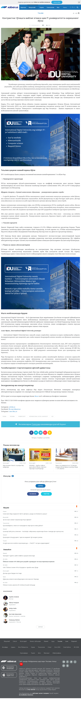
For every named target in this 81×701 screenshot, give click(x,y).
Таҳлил (5, 541)
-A (73, 13)
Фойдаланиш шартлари (36, 664)
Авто (43, 655)
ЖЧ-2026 (5, 559)
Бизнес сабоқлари (35, 642)
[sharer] (31, 433)
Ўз (72, 7)
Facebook (32, 494)
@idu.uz (12, 407)
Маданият (76, 642)
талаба (4, 416)
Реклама (48, 664)
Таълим (40, 13)
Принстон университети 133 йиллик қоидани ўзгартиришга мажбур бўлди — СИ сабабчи (66, 467)
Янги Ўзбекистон (26, 648)
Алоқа (54, 664)
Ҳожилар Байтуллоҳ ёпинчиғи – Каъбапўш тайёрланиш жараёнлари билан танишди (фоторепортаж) (33, 531)
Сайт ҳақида (23, 664)
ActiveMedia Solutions (26, 697)
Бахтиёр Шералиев (15, 614)
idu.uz (36, 396)
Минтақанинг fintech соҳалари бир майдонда (13, 466)
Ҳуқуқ (4, 576)
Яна (58, 7)
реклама (12, 416)
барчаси (40, 626)
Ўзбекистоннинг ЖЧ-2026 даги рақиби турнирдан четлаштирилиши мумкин (29, 561)
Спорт (54, 648)
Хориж (42, 7)
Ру (74, 7)
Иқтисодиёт (6, 463)
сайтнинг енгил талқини (40, 696)
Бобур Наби (12, 608)
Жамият (5, 529)
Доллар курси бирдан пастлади (12, 573)
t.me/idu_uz (13, 411)
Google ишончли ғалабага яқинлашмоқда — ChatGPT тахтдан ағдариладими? (26, 543)
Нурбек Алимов (14, 597)
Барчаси (23, 7)
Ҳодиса (16, 648)
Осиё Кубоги (72, 648)
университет (22, 416)
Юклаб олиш (57, 2)
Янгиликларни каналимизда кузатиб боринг (42, 424)
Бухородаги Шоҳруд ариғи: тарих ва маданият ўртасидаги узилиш (23, 537)
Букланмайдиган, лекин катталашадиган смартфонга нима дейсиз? (23, 525)
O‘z (70, 7)
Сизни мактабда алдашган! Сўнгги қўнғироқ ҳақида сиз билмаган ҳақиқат (25, 514)
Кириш (65, 7)
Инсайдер (7, 648)
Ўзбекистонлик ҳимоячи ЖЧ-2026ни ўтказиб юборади (19, 585)
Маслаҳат (51, 655)
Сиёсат (14, 642)
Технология (50, 7)
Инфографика (62, 655)
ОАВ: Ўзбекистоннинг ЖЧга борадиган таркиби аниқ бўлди (21, 567)
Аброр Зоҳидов (14, 602)
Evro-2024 (62, 648)
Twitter (46, 494)
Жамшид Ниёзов (14, 620)
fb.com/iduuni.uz (15, 409)
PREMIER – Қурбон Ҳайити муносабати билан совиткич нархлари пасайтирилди (38, 467)
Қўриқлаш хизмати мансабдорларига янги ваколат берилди (21, 579)
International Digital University (38, 416)
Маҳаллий (32, 7)
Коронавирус (27, 655)
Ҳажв (68, 642)
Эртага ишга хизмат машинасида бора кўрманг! (17, 520)
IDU (52, 416)
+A (76, 13)
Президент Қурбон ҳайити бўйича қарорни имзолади (19, 556)
